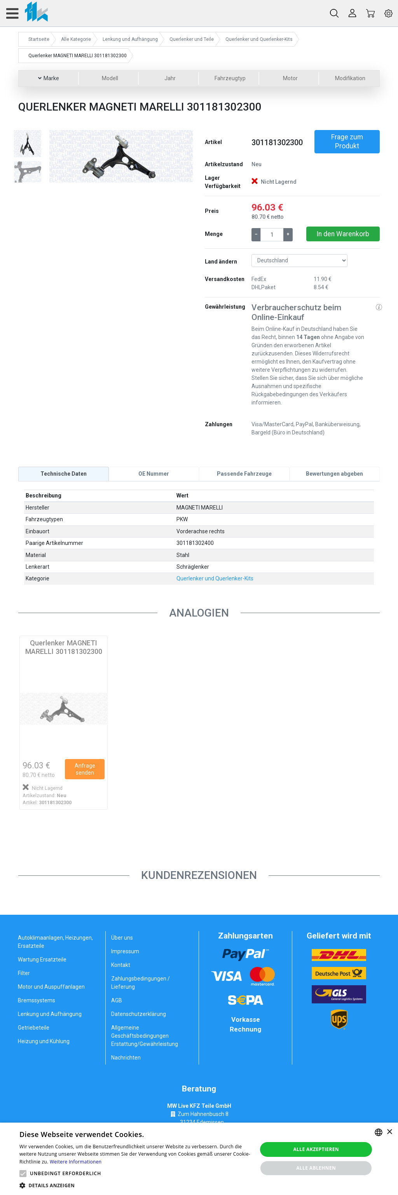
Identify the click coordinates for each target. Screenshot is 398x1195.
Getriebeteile (33, 1028)
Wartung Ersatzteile (42, 959)
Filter (24, 973)
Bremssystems (36, 1000)
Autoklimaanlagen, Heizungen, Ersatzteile (55, 942)
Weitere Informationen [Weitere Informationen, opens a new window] (76, 1161)
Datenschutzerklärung (138, 1014)
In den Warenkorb (342, 234)
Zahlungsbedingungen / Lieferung (140, 982)
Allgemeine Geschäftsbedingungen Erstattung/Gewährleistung (144, 1036)
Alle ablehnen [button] (316, 1168)
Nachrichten (126, 1057)
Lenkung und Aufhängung (50, 1014)
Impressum (125, 951)
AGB (116, 1000)
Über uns (122, 938)
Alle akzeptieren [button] (316, 1149)
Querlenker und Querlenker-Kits (214, 578)
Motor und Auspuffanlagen (51, 987)
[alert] (199, 1159)
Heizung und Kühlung (44, 1041)
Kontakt (120, 965)
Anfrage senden (85, 769)
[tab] (63, 474)
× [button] (389, 1132)
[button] (60, 156)
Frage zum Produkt (347, 141)
